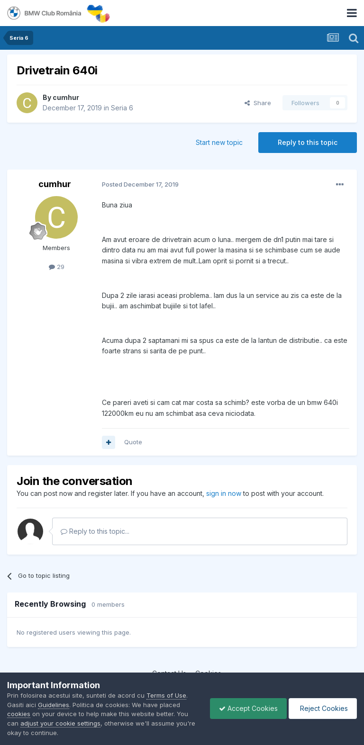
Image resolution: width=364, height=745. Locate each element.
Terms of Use (166, 695)
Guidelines (53, 705)
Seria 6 (122, 108)
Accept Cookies (246, 708)
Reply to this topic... (95, 531)
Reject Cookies (322, 708)
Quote (133, 442)
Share (258, 103)
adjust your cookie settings (60, 723)
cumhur (66, 97)
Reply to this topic (307, 142)
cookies (18, 714)
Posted (140, 184)
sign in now (223, 493)
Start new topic (219, 142)
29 (56, 266)
